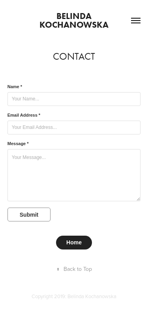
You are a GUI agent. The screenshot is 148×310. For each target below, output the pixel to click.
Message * (18, 143)
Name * (14, 86)
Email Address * (23, 115)
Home (74, 242)
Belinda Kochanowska (74, 20)
